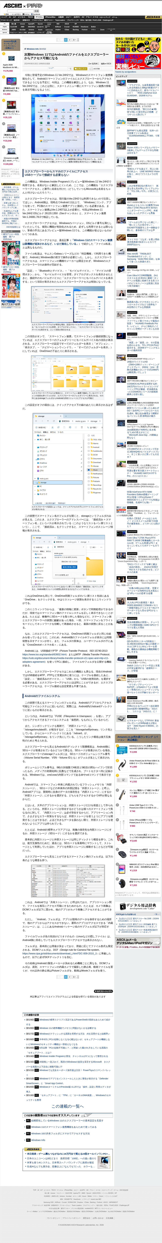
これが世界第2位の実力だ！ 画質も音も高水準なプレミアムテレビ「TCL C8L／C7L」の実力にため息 (143, 190)
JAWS (13, 30)
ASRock (58, 27)
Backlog (76, 30)
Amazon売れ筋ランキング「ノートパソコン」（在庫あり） (10, 44)
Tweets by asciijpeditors (125, 72)
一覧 (70, 69)
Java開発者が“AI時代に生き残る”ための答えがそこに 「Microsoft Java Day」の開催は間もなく (142, 433)
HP (76, 24)
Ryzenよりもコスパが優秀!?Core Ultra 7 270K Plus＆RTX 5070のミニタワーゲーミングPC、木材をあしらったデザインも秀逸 (143, 209)
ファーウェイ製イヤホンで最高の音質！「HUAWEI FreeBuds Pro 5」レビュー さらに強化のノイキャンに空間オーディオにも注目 (143, 325)
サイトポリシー (53, 1218)
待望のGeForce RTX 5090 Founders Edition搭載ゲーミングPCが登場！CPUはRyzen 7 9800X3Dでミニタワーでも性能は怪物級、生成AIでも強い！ (143, 497)
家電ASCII (26, 20)
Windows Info (33, 49)
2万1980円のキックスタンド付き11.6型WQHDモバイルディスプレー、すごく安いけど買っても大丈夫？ (143, 453)
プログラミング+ (73, 20)
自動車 (61, 17)
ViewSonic (84, 27)
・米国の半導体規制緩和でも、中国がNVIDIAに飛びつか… (10, 221)
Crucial (67, 27)
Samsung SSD (49, 1202)
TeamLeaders (60, 20)
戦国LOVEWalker (128, 1211)
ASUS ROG (31, 27)
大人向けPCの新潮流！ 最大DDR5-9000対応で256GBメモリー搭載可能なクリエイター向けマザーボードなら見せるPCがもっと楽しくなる (143, 607)
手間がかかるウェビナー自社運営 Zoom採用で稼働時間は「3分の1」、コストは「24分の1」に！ (144, 709)
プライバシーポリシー (71, 1218)
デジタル (32, 5)
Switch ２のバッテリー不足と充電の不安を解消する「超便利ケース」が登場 (143, 668)
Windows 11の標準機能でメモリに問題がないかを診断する (67, 1028)
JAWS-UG (55, 1196)
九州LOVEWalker (101, 1211)
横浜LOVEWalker (59, 1211)
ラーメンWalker (32, 1211)
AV (83, 17)
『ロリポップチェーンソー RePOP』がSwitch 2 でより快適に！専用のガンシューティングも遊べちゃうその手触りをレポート (143, 688)
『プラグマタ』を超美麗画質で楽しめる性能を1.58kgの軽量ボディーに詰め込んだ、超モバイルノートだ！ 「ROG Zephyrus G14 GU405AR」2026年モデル (143, 90)
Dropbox (58, 29)
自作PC (77, 17)
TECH (30, 17)
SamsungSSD (47, 26)
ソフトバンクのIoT (111, 30)
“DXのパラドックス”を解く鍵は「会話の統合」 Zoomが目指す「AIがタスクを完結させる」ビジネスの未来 (143, 568)
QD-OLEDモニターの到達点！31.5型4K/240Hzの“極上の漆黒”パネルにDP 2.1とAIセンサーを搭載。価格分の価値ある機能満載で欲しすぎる (143, 646)
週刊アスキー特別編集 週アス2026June (11, 236)
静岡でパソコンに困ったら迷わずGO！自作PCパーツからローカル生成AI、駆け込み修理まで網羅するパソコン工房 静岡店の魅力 (143, 412)
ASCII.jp (12, 6)
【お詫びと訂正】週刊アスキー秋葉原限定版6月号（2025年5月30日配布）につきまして (138, 931)
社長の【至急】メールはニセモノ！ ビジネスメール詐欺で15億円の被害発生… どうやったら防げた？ (143, 522)
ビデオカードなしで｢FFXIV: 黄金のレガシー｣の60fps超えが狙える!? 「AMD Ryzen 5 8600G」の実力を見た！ (143, 724)
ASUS (67, 24)
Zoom (102, 30)
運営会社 (86, 1218)
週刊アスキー (48, 20)
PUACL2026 (97, 20)
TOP (34, 1190)
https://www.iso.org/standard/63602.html (44, 654)
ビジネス (21, 17)
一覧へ (156, 914)
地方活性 (88, 20)
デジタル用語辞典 (77, 1208)
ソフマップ (40, 32)
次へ (75, 40)
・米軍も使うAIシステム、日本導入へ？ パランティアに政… (10, 205)
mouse (22, 24)
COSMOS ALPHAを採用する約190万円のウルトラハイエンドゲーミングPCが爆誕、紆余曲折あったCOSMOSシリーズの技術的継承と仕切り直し (142, 389)
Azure (40, 30)
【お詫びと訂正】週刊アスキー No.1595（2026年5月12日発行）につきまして (138, 920)
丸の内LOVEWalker (114, 1211)
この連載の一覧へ (68, 1106)
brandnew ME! (49, 32)
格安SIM (17, 20)
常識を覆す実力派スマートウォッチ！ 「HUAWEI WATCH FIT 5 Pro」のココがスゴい (143, 473)
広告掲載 (109, 1218)
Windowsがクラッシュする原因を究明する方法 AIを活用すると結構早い (74, 1034)
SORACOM (72, 1202)
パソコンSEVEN (49, 24)
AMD (22, 27)
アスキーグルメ (37, 20)
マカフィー (14, 32)
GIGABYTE (40, 27)
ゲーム (114, 17)
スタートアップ (104, 17)
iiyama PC (76, 1193)
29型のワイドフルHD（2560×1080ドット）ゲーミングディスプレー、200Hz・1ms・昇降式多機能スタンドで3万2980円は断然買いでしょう (143, 367)
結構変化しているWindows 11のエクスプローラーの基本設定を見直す (67, 1120)
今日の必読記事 (54, 1208)
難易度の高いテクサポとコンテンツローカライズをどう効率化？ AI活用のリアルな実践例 (143, 304)
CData (67, 30)
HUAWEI (76, 27)
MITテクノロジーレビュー (104, 1208)
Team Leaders (76, 1205)
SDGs (82, 20)
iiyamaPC (31, 24)
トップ (4, 17)
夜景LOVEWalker (87, 1211)
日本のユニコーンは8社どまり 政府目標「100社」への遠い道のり (61, 1158)
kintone (31, 30)
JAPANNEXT (31, 32)
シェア (51, 68)
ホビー (69, 17)
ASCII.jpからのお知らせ (126, 914)
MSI (58, 24)
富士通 (13, 24)
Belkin (93, 27)
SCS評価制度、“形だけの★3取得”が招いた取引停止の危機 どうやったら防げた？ (142, 112)
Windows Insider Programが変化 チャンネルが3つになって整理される (73, 1056)
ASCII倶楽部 (153, 17)
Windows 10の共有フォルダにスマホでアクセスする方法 (60, 1133)
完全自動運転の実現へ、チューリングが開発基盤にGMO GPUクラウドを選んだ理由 (143, 625)
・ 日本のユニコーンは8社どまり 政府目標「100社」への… (11, 197)
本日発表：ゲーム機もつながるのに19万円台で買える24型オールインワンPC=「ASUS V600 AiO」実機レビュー (85, 1153)
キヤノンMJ (22, 32)
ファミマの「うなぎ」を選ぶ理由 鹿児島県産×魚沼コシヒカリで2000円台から (144, 242)
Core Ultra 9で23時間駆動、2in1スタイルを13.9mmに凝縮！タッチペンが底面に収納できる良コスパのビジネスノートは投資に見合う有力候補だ (143, 280)
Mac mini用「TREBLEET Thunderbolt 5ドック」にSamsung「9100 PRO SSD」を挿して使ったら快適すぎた (143, 257)
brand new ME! (96, 1199)
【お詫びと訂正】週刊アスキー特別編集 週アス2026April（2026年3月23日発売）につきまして (137, 925)
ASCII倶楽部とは (13, 227)
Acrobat (23, 30)
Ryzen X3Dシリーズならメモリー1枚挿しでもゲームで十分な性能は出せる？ (143, 150)
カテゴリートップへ (103, 991)
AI (10, 17)
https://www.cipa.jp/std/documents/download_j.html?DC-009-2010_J (59, 953)
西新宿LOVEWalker (73, 1211)
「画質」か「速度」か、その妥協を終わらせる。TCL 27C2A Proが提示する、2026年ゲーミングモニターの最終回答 (143, 346)
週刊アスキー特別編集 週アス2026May (11, 269)
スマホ (95, 17)
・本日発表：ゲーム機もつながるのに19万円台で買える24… (10, 189)
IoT (14, 17)
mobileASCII (89, 1208)
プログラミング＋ (89, 1205)
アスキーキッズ (6, 20)
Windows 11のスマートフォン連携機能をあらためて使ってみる (64, 1127)
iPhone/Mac (50, 17)
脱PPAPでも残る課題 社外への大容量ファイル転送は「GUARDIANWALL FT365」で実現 (143, 134)
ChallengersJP (108, 20)
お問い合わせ (98, 1218)
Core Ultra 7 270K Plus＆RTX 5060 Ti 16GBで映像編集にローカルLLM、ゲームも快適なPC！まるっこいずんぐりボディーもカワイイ (143, 543)
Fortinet (84, 30)
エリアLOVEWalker (45, 1211)
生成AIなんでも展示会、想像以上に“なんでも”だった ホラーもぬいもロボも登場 (69, 1166)
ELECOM (13, 27)
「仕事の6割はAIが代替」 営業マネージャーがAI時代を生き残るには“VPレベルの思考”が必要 (143, 591)
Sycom (40, 24)
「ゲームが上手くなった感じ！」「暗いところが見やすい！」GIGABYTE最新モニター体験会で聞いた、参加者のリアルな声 (143, 226)
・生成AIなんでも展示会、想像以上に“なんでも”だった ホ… (10, 213)
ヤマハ (93, 30)
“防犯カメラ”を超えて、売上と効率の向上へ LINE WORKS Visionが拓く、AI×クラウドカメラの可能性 (143, 173)
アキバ (88, 17)
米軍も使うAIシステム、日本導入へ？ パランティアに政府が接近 (60, 1162)
